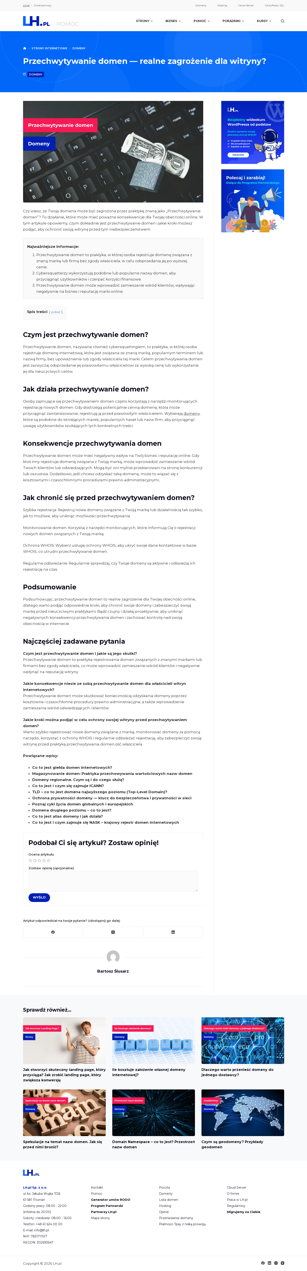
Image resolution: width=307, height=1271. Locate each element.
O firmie (233, 1194)
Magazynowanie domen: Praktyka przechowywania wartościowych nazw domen (112, 773)
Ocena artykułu (113, 858)
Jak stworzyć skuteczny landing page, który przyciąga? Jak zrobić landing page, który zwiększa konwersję (64, 1075)
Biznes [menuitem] (174, 21)
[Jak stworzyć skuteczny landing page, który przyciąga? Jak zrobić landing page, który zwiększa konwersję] (64, 1040)
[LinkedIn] (173, 932)
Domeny (166, 1194)
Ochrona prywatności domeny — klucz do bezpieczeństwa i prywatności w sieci (111, 798)
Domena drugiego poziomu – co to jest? (71, 810)
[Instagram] (276, 1263)
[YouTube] (282, 1263)
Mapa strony (100, 1218)
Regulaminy (236, 1206)
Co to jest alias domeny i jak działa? (67, 816)
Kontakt (97, 1187)
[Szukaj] (282, 21)
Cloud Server (236, 1187)
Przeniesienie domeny (176, 1218)
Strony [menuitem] (145, 21)
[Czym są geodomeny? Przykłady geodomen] (242, 1112)
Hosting (165, 1206)
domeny (35, 74)
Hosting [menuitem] (222, 5)
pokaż (55, 312)
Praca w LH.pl (237, 1200)
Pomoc (96, 1194)
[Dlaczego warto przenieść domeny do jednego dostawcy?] (242, 1040)
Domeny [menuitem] (200, 5)
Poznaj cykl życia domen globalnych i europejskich (82, 804)
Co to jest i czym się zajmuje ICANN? (68, 786)
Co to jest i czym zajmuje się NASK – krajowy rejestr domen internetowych (105, 822)
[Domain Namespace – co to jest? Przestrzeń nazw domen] (153, 1112)
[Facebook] (53, 932)
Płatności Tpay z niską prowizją (182, 1224)
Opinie (164, 1212)
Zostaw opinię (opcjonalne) (113, 879)
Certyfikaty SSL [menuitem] (274, 5)
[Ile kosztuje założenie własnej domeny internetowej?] (153, 1040)
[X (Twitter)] (113, 932)
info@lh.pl (41, 1230)
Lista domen (168, 1200)
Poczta (164, 1187)
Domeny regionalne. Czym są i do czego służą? (78, 780)
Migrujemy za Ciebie (243, 1212)
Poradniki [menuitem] (234, 21)
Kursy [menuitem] (264, 21)
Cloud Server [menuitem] (246, 5)
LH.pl (26, 5)
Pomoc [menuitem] (202, 21)
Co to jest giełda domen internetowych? (72, 767)
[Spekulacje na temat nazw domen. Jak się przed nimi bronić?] (64, 1112)
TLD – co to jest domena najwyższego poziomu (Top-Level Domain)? (99, 792)
